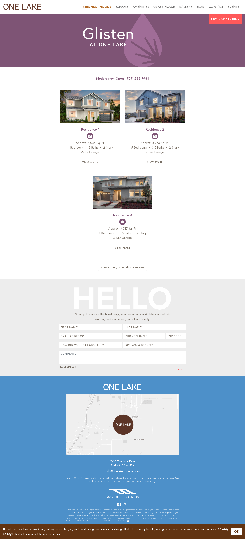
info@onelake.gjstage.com (122, 471)
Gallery (185, 7)
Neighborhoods (97, 7)
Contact (216, 7)
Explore (122, 7)
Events (233, 7)
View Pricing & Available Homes (122, 267)
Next (181, 369)
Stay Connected (225, 18)
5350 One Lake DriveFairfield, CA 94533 (122, 463)
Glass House (164, 7)
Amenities (141, 7)
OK (236, 531)
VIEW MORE (90, 162)
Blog (200, 7)
